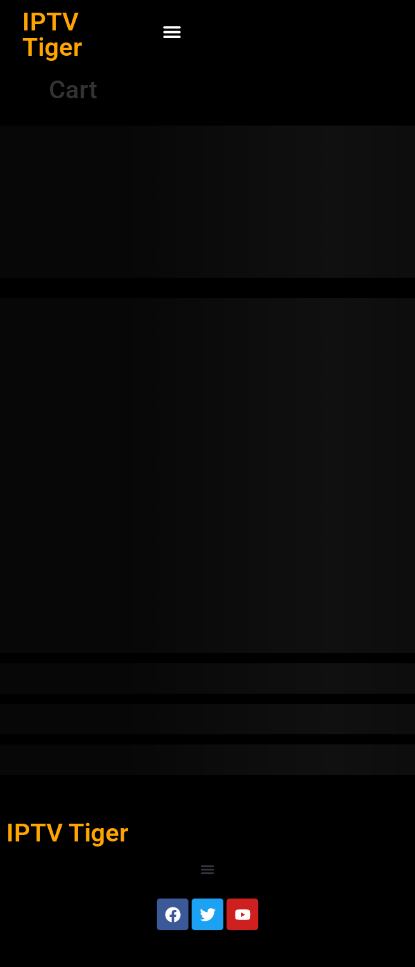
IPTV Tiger (52, 34)
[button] (171, 32)
